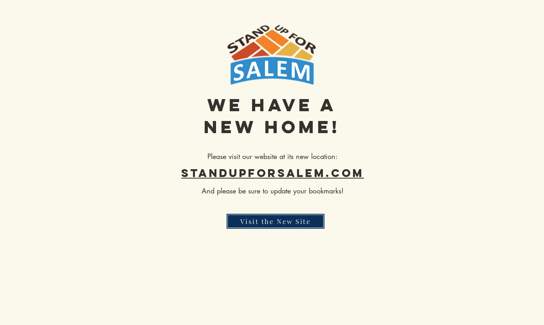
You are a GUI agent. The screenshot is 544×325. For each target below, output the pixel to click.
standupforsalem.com (272, 173)
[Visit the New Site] (275, 221)
